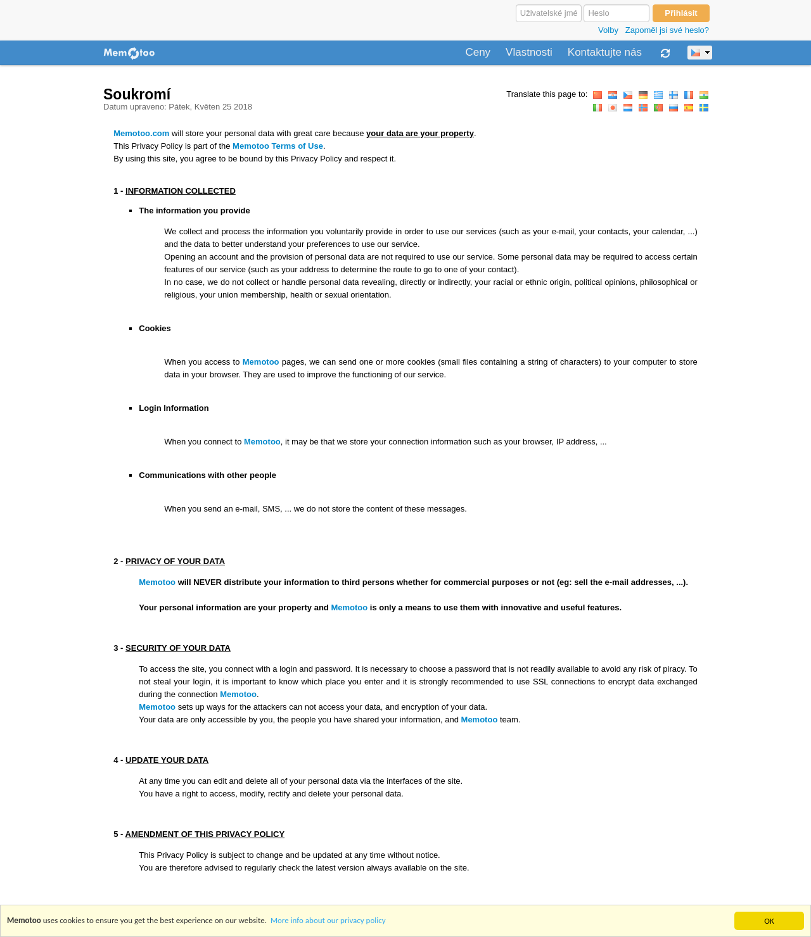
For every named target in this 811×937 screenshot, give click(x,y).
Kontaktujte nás (605, 52)
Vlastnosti (529, 52)
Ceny (477, 52)
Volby (608, 30)
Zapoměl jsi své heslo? (667, 30)
